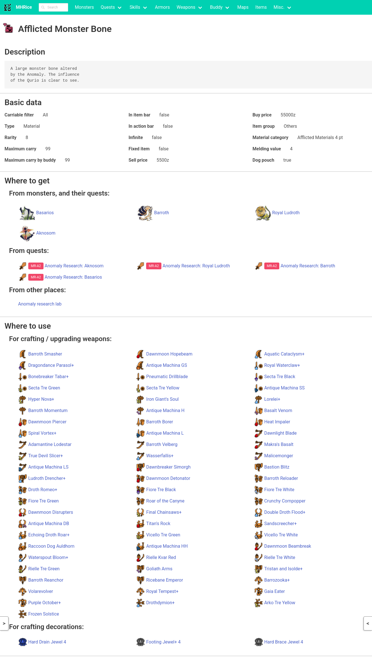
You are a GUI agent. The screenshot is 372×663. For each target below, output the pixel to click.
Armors (162, 7)
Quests (108, 7)
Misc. (279, 7)
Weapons (186, 7)
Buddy (216, 7)
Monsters (84, 7)
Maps (242, 7)
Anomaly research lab (40, 304)
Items (261, 7)
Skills (134, 7)
